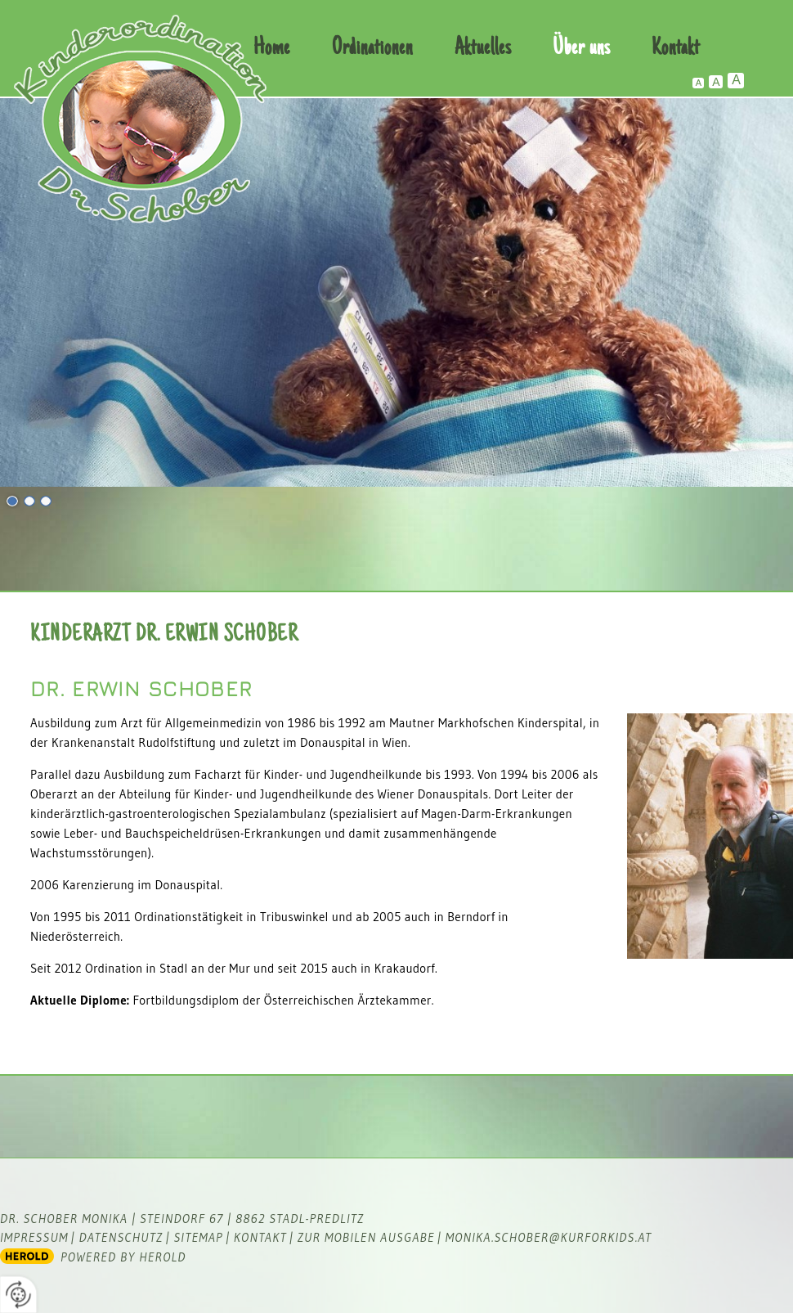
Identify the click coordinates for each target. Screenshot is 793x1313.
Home (271, 48)
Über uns (581, 48)
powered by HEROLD (123, 1257)
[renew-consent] (18, 1294)
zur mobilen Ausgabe (366, 1237)
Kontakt (676, 48)
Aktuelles (483, 48)
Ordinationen (372, 48)
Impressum (34, 1237)
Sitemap (197, 1237)
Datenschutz (121, 1237)
